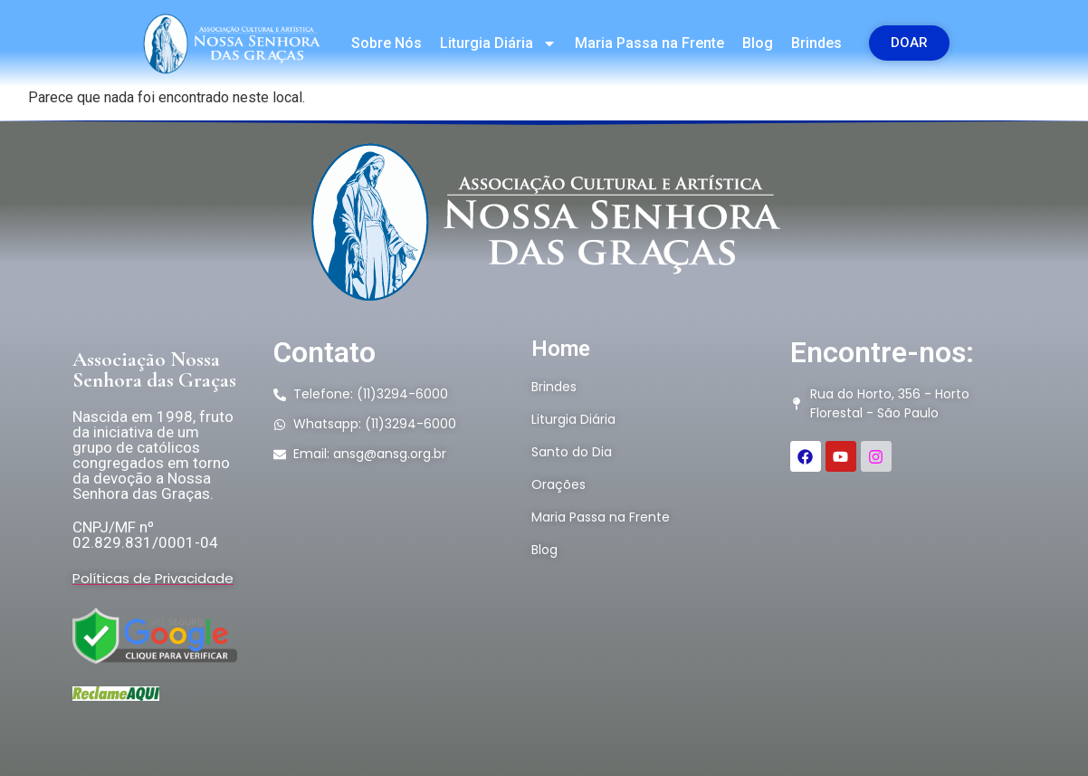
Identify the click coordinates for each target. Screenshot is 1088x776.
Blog (757, 43)
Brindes (816, 43)
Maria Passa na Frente (649, 43)
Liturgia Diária (498, 43)
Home (560, 348)
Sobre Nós (386, 43)
